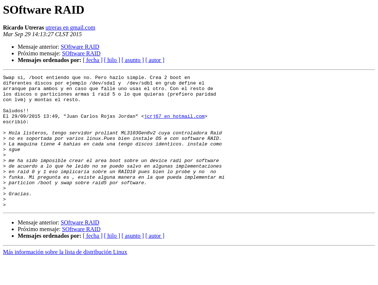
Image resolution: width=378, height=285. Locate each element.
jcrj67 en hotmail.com (174, 124)
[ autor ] (155, 60)
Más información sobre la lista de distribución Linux (65, 278)
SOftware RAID (80, 47)
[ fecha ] (92, 60)
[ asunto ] (132, 60)
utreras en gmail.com (70, 27)
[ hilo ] (112, 60)
